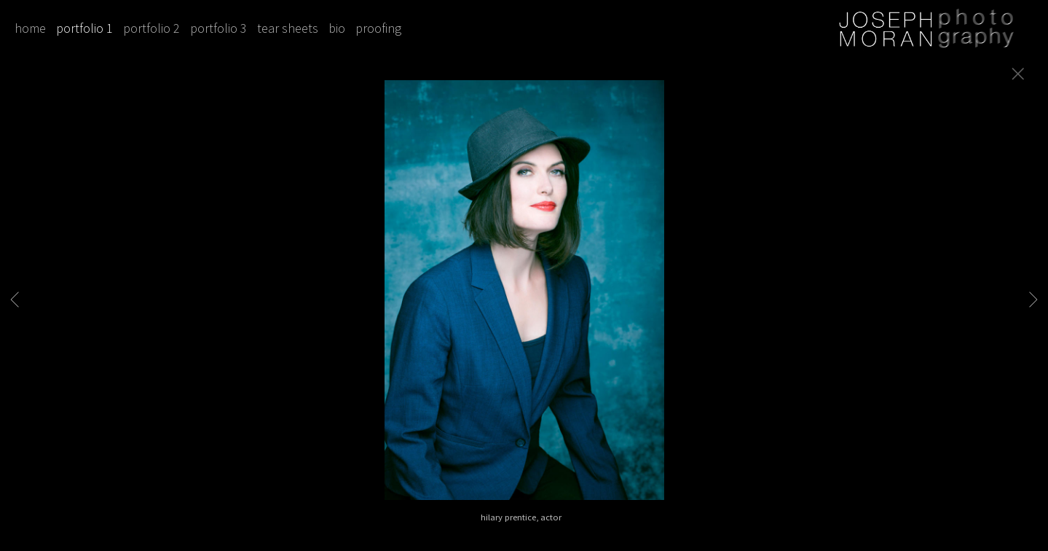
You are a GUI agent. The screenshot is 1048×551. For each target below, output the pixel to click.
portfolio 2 (151, 28)
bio (336, 28)
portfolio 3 (218, 28)
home (30, 28)
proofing (378, 28)
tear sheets (287, 28)
